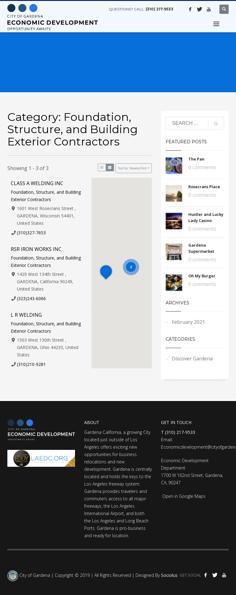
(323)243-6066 (31, 298)
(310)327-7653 (31, 233)
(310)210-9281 (31, 364)
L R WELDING (26, 314)
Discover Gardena (192, 358)
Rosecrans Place (204, 186)
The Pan (196, 159)
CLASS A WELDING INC (37, 183)
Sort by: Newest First (132, 168)
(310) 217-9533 (159, 9)
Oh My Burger (201, 276)
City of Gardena (34, 575)
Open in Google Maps (183, 496)
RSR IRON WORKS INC (36, 249)
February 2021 (188, 322)
